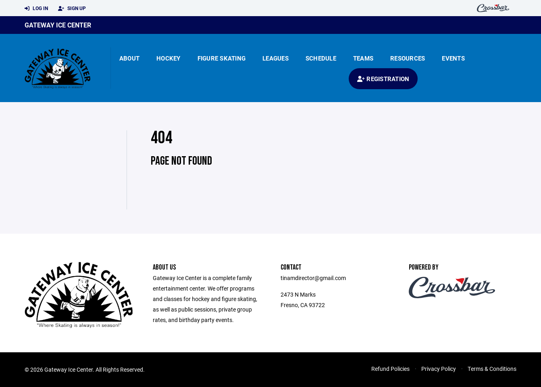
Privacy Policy (438, 368)
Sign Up (72, 8)
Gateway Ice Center (58, 25)
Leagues (275, 58)
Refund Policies (390, 368)
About (129, 58)
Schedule (321, 58)
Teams (363, 58)
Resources (407, 58)
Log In (36, 8)
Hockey (168, 58)
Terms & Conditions (492, 368)
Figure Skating (222, 58)
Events (453, 58)
